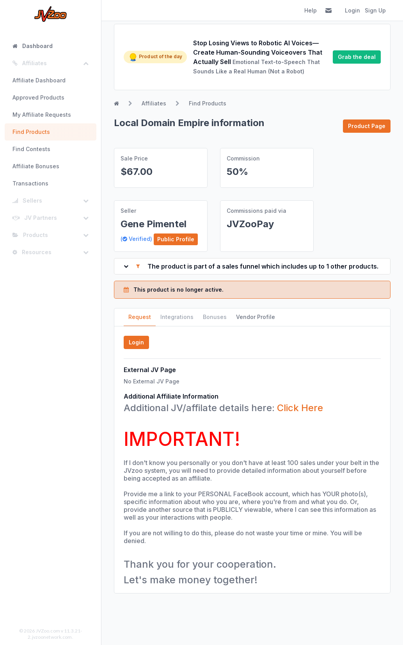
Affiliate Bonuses (35, 166)
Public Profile (175, 239)
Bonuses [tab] (215, 317)
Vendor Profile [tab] (255, 317)
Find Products (31, 131)
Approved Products (38, 97)
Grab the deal (357, 56)
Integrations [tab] (177, 317)
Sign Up (375, 10)
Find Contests (31, 149)
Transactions (30, 183)
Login (352, 10)
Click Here (300, 407)
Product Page (366, 126)
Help (310, 10)
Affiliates (154, 103)
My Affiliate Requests (41, 114)
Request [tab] (139, 317)
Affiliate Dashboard (39, 80)
